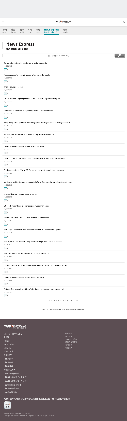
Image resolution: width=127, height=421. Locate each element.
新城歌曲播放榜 (12, 388)
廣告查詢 (68, 336)
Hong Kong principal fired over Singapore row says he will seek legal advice (37, 122)
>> (77, 301)
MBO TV (7, 347)
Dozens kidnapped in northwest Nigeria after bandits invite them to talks (36, 265)
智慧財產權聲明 (71, 309)
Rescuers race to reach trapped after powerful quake (27, 75)
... (74, 301)
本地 (30, 30)
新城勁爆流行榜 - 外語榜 (16, 380)
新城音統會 (9, 369)
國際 (22, 30)
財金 (13, 30)
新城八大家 (9, 351)
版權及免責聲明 (71, 342)
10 (71, 301)
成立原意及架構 (12, 373)
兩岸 (38, 30)
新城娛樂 (9, 366)
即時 (4, 30)
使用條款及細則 (71, 339)
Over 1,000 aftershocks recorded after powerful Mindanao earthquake (34, 158)
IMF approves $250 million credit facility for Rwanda (26, 253)
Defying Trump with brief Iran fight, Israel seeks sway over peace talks (34, 289)
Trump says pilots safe (13, 86)
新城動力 (8, 354)
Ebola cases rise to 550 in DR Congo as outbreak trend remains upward (34, 170)
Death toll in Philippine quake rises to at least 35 (25, 146)
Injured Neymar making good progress (20, 194)
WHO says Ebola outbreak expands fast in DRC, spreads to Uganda (32, 229)
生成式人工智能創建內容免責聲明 (53, 309)
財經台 (7, 337)
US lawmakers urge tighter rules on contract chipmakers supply (32, 98)
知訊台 (7, 340)
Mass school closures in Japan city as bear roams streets (28, 110)
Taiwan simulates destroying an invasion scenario (25, 63)
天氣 (65, 30)
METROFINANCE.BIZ (13, 333)
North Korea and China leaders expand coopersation (26, 217)
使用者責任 (81, 309)
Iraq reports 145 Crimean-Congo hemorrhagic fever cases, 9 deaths (33, 241)
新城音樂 (9, 362)
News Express (51, 30)
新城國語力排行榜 (13, 384)
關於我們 (68, 333)
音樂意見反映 (11, 392)
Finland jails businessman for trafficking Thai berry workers (29, 134)
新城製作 (9, 358)
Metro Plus (9, 344)
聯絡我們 (68, 347)
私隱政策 (68, 345)
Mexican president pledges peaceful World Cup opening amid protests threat (38, 182)
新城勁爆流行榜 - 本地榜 (16, 377)
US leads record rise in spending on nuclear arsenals (26, 205)
